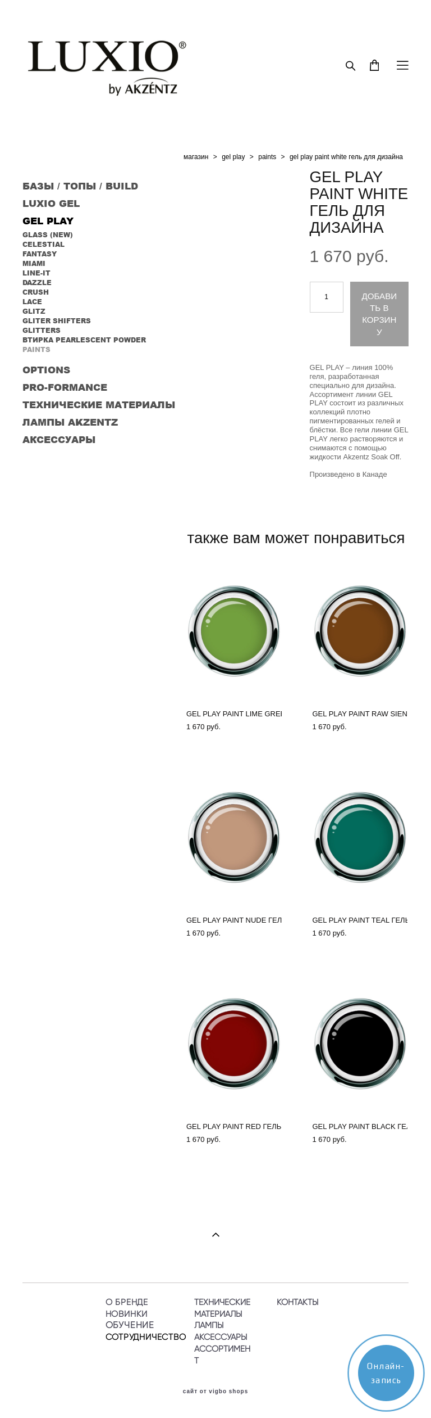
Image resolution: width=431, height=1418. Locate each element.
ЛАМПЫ (208, 1325)
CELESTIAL (43, 244)
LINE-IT (36, 273)
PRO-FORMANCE (64, 387)
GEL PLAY (48, 220)
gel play (233, 157)
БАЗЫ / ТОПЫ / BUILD (80, 185)
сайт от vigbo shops (216, 1391)
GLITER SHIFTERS (56, 321)
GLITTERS (41, 330)
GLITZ (33, 311)
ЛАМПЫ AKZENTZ (70, 421)
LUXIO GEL (51, 203)
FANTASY (39, 254)
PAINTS (36, 349)
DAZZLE (37, 282)
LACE (32, 301)
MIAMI (33, 263)
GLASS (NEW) (47, 235)
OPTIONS (46, 369)
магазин (196, 157)
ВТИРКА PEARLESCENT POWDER (84, 340)
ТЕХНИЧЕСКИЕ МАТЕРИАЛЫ (98, 404)
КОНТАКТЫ (297, 1302)
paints (267, 157)
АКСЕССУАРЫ (58, 439)
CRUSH (35, 292)
